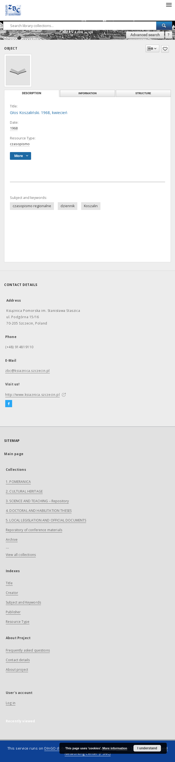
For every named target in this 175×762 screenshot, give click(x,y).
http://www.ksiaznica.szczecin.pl (32, 394)
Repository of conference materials (34, 530)
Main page (14, 454)
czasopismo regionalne (32, 206)
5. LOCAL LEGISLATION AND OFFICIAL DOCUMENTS (46, 520)
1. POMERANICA (18, 481)
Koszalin (91, 206)
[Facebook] (8, 403)
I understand (147, 748)
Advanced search (145, 35)
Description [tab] (31, 93)
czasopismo (20, 144)
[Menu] (169, 4)
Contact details (18, 660)
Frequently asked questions (28, 650)
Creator (12, 592)
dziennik (68, 206)
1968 (14, 128)
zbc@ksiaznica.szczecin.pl (27, 370)
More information (114, 748)
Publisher (13, 612)
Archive (12, 539)
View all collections (21, 554)
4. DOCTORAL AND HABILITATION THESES (39, 510)
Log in (10, 703)
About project (17, 669)
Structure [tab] (143, 93)
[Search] (164, 25)
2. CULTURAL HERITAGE (24, 491)
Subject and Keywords (23, 602)
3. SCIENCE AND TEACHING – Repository (37, 501)
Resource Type (17, 621)
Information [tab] (87, 93)
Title (9, 583)
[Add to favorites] (165, 49)
